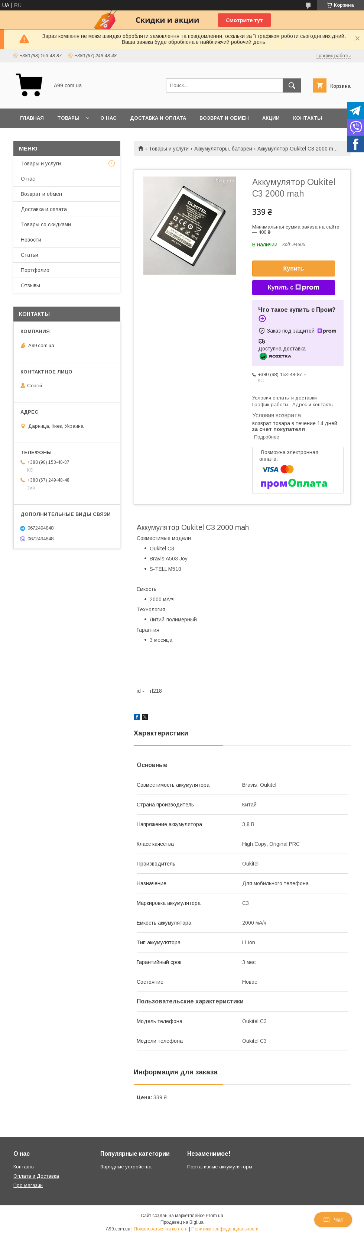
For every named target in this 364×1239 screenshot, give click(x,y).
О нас (108, 118)
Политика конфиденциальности (225, 1229)
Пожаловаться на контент (161, 1229)
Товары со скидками (46, 224)
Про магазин (28, 1185)
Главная (32, 118)
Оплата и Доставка (36, 1176)
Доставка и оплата (158, 118)
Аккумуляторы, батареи (223, 149)
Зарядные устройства (126, 1167)
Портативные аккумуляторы (219, 1167)
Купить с (293, 287)
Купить (293, 268)
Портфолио (35, 270)
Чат (333, 1219)
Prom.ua (214, 1215)
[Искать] (292, 85)
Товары (68, 118)
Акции (271, 118)
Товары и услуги (169, 149)
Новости (31, 240)
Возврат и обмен (224, 118)
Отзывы (30, 285)
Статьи (29, 255)
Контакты (307, 118)
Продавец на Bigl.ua (182, 1222)
